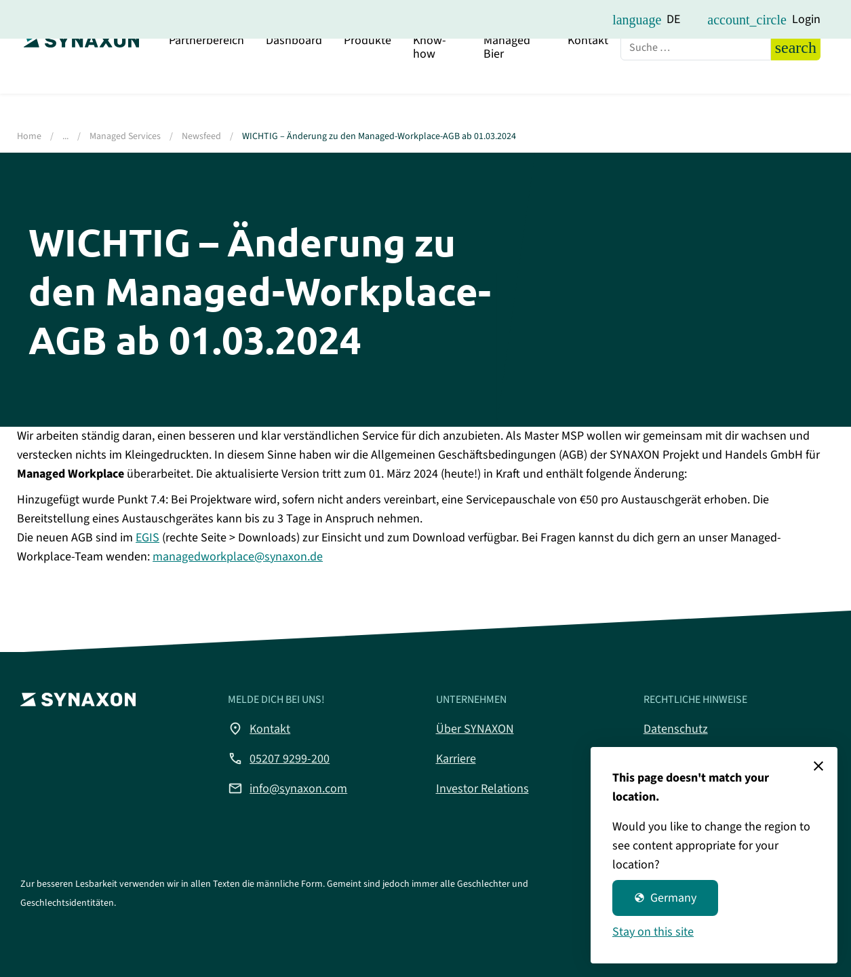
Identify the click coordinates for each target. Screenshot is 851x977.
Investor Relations (482, 788)
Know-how (429, 84)
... (65, 136)
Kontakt (588, 77)
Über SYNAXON (475, 729)
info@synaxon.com (287, 788)
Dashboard (294, 77)
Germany (665, 897)
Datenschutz (676, 729)
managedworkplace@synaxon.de (238, 556)
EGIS (147, 537)
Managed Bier (506, 84)
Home (29, 136)
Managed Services (125, 136)
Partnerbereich (206, 77)
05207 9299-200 (279, 758)
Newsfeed (201, 136)
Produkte (367, 77)
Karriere (456, 758)
